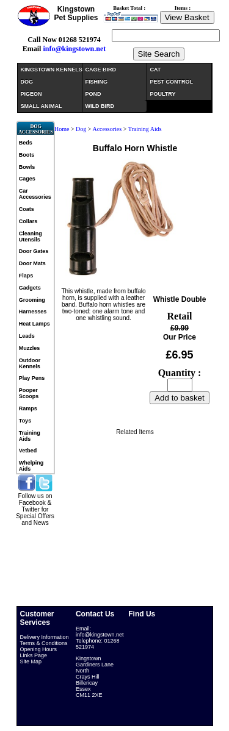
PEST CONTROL (172, 82)
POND (93, 94)
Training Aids (29, 436)
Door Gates (34, 251)
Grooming (32, 300)
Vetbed (28, 451)
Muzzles (29, 348)
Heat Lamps (34, 324)
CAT (155, 69)
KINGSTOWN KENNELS (51, 69)
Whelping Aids (31, 466)
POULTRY (163, 94)
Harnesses (33, 311)
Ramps (28, 408)
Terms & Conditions (44, 643)
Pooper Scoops (29, 393)
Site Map (31, 661)
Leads (27, 336)
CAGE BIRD (101, 69)
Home (61, 129)
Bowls (27, 167)
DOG (27, 82)
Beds (25, 143)
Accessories (107, 129)
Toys (25, 421)
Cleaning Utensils (30, 236)
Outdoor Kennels (30, 363)
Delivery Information (44, 637)
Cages (27, 179)
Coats (26, 209)
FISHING (96, 82)
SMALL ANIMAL (41, 106)
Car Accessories (35, 194)
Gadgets (30, 288)
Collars (28, 221)
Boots (27, 155)
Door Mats (32, 263)
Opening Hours (38, 649)
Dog (81, 129)
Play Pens (32, 378)
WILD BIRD (100, 106)
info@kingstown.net (74, 49)
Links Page (34, 655)
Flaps (26, 276)
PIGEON (31, 94)
